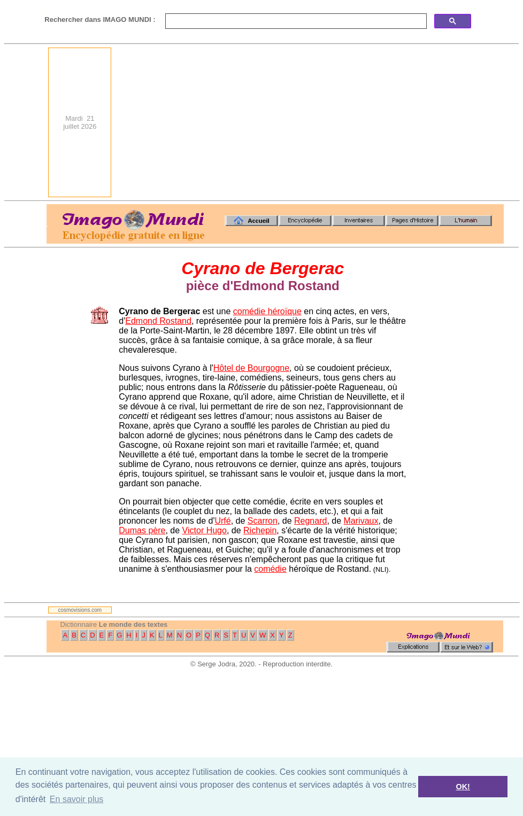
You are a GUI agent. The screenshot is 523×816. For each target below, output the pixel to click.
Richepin (259, 530)
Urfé (222, 520)
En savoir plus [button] (77, 799)
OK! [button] (463, 786)
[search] (295, 21)
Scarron (263, 520)
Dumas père (142, 530)
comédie (270, 568)
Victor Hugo (204, 530)
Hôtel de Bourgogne (251, 367)
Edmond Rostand (158, 320)
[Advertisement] (398, 122)
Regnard (310, 520)
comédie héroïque (267, 311)
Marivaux (361, 520)
